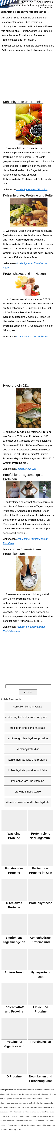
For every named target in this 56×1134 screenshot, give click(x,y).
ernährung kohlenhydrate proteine (27, 738)
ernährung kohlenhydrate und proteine (28, 717)
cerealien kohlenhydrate (27, 706)
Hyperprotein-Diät (16, 385)
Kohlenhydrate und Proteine (23, 102)
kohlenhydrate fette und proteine (27, 759)
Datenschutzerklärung (8, 1129)
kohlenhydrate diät (28, 749)
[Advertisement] (28, 76)
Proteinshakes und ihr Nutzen (24, 273)
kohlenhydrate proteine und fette (27, 770)
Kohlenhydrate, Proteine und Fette (28, 195)
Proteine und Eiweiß (36, 2)
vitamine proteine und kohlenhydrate (27, 802)
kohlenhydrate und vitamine (27, 781)
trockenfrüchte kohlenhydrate (27, 727)
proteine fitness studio (28, 791)
